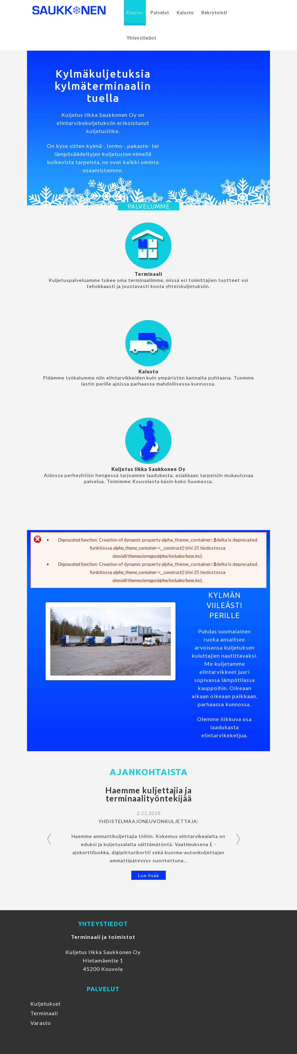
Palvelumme (148, 206)
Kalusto (185, 12)
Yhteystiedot (141, 38)
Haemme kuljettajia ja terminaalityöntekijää (148, 794)
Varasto (40, 1023)
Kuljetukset (45, 1003)
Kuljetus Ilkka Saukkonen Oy (148, 469)
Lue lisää (148, 875)
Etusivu (135, 12)
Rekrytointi (214, 12)
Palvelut (160, 12)
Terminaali (148, 274)
